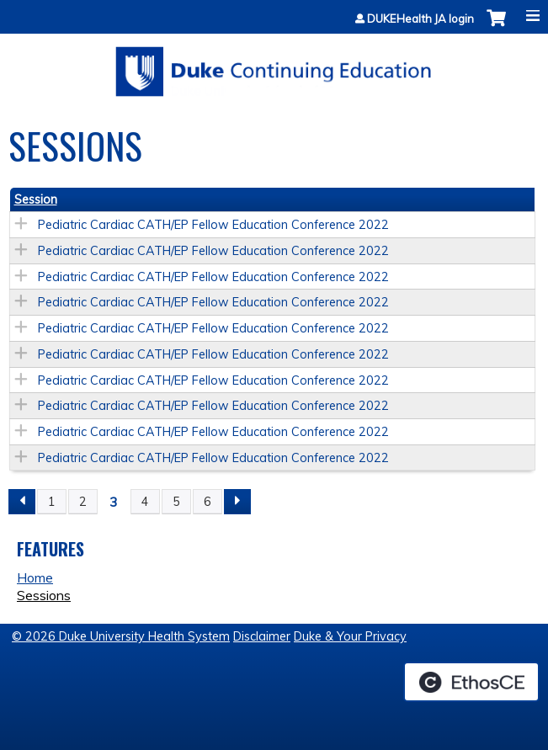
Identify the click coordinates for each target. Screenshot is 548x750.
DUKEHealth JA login (420, 18)
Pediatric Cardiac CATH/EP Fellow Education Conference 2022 (213, 224)
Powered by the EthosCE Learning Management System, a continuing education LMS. (471, 682)
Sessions (44, 595)
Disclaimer (261, 636)
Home (35, 577)
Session (35, 199)
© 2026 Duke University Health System (121, 636)
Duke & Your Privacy (350, 636)
